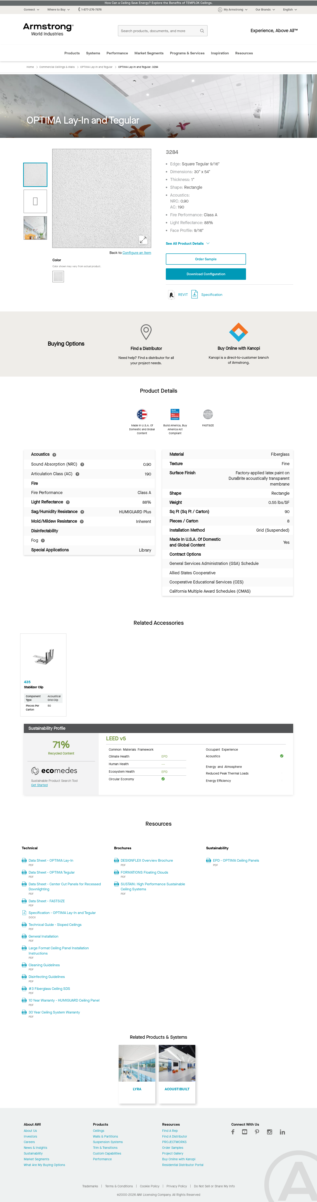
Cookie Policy (149, 1187)
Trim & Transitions (105, 1148)
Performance (117, 53)
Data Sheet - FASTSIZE (47, 901)
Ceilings (98, 1131)
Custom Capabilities (107, 1154)
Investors (30, 1137)
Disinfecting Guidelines (47, 977)
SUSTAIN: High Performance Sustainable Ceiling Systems (153, 887)
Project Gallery (172, 1154)
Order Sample (206, 259)
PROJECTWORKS (174, 1143)
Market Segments (149, 53)
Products (72, 53)
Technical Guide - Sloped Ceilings (55, 924)
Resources (244, 53)
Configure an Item (137, 252)
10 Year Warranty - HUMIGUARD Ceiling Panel (64, 1000)
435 (27, 682)
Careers (29, 1143)
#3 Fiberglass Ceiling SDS (49, 989)
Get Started (39, 785)
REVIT (177, 295)
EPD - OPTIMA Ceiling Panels (236, 860)
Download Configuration (206, 274)
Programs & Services (187, 53)
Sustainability (33, 1154)
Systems (93, 53)
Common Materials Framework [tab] (131, 749)
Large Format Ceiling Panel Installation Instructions (59, 951)
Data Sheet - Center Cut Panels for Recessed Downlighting (65, 887)
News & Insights (35, 1148)
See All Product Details (188, 243)
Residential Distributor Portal (182, 1165)
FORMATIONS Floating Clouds (144, 872)
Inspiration (220, 53)
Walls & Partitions (105, 1137)
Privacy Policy (177, 1187)
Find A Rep (170, 1131)
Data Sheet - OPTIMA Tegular (52, 872)
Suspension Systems (108, 1143)
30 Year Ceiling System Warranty (54, 1012)
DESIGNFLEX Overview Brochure (147, 860)
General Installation (43, 936)
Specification (211, 294)
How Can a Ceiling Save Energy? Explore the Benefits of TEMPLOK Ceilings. (159, 3)
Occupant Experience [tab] (222, 749)
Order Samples (172, 1148)
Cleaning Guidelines (44, 965)
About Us (30, 1131)
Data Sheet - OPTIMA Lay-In (51, 860)
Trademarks (90, 1187)
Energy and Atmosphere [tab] (224, 767)
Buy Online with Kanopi (178, 1160)
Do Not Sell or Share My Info (214, 1187)
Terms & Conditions (119, 1187)
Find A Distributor (174, 1137)
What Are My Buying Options (44, 1165)
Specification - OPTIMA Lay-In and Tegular (62, 913)
